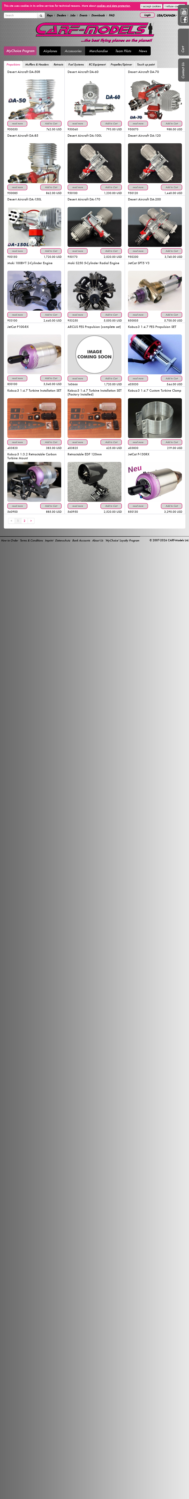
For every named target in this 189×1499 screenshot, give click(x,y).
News (143, 51)
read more (17, 123)
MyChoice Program (20, 51)
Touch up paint (146, 64)
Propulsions (13, 64)
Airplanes (50, 51)
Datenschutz (62, 540)
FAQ (111, 15)
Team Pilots (123, 51)
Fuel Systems (76, 64)
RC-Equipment (97, 64)
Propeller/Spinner (121, 64)
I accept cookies (151, 6)
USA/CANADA (167, 15)
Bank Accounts (81, 540)
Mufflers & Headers (37, 64)
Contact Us (183, 71)
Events (83, 15)
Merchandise (98, 51)
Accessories (72, 51)
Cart (183, 49)
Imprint (49, 540)
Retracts (58, 64)
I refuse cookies (174, 6)
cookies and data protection (113, 6)
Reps (50, 15)
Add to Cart (51, 123)
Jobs (72, 15)
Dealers (61, 15)
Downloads (98, 15)
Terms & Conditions (31, 540)
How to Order (9, 540)
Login (147, 15)
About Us (97, 540)
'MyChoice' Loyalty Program (122, 540)
